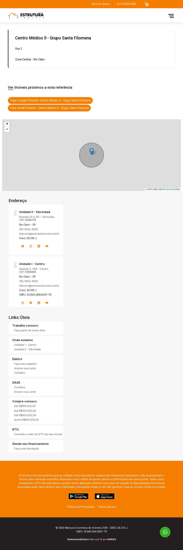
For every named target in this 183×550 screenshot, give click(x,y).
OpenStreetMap (172, 189)
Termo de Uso (107, 506)
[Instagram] (30, 246)
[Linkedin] (38, 246)
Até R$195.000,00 (25, 406)
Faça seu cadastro (25, 363)
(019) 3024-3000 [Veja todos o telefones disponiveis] (126, 4)
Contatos (19, 372)
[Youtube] (46, 246)
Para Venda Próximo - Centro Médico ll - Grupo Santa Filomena (49, 108)
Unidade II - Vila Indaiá (27, 349)
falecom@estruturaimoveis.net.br (39, 233)
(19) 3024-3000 (28, 229)
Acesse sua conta (25, 368)
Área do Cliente (101, 4)
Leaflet (149, 189)
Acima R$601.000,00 (26, 419)
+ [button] (7, 124)
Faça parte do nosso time (29, 330)
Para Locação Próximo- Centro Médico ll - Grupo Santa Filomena (50, 100)
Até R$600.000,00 (25, 415)
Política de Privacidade (81, 506)
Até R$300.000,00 (25, 410)
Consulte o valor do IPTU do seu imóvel (38, 434)
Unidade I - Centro (25, 344)
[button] (146, 4)
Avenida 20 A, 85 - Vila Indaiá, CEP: (37, 218)
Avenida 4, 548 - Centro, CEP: (34, 270)
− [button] (7, 129)
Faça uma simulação (26, 448)
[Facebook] (22, 246)
